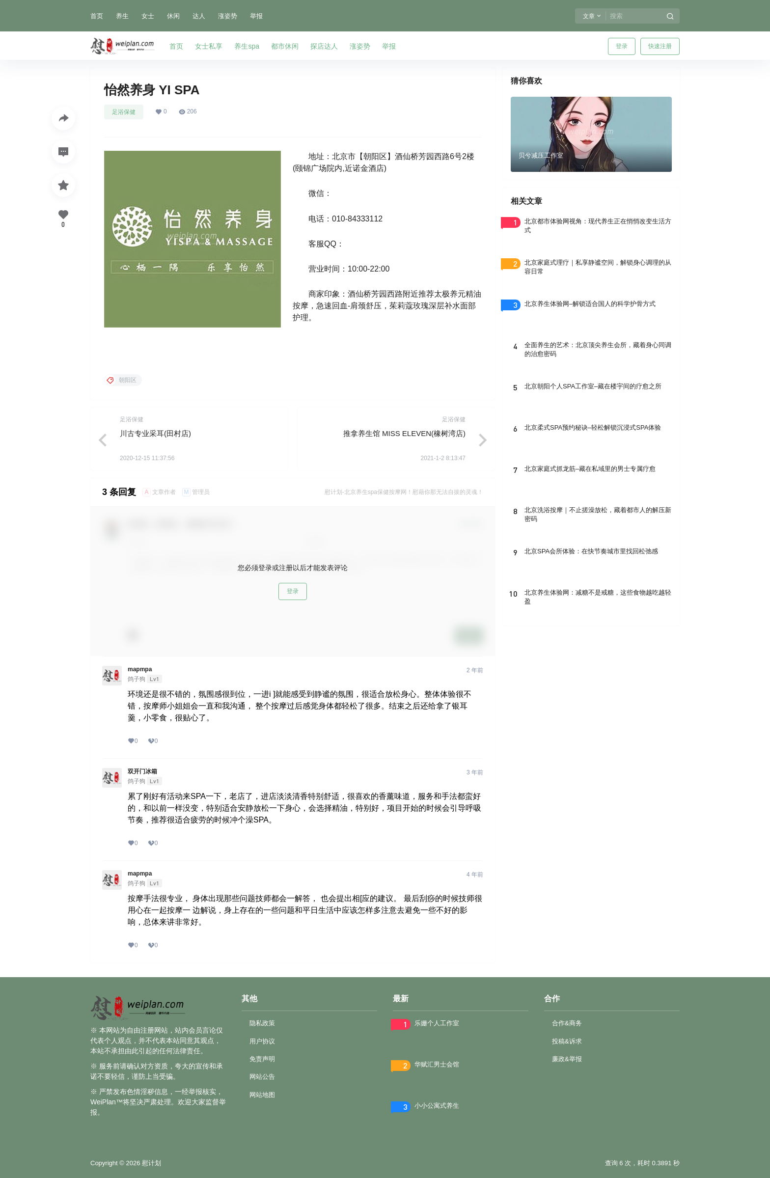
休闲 (173, 16)
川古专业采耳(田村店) (155, 433)
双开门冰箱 (142, 771)
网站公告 (262, 1076)
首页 (96, 16)
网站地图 (262, 1094)
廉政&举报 (567, 1059)
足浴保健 (124, 112)
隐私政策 (262, 1023)
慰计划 (150, 1163)
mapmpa (140, 669)
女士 (147, 16)
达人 (198, 16)
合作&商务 (567, 1023)
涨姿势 (227, 16)
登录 (622, 46)
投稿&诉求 (567, 1041)
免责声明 (262, 1059)
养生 (122, 16)
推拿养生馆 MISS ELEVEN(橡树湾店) (404, 433)
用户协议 (262, 1041)
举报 (256, 16)
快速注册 (660, 46)
